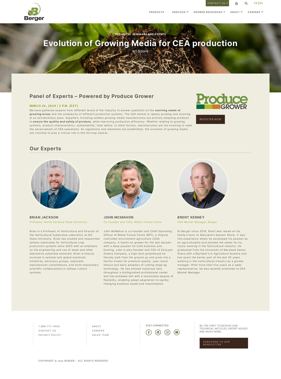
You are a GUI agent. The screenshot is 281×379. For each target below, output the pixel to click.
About (235, 12)
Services (179, 12)
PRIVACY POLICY (50, 335)
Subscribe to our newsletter (216, 343)
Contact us (216, 3)
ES (261, 3)
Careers (254, 12)
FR (256, 3)
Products (156, 12)
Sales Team (100, 335)
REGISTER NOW (210, 119)
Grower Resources (208, 12)
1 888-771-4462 (49, 326)
